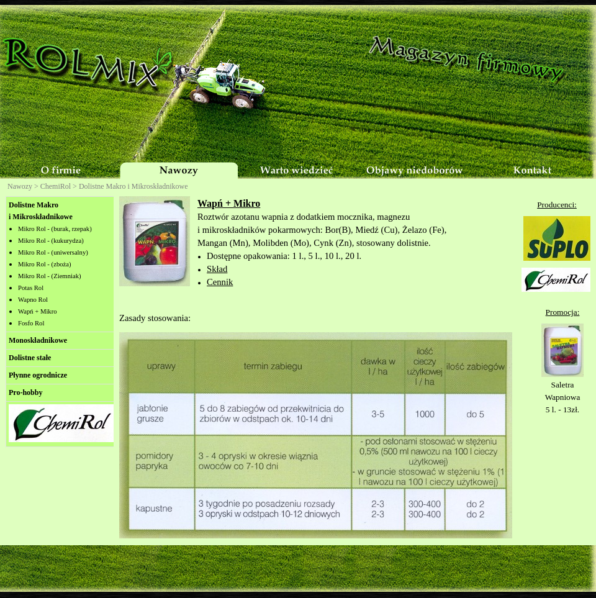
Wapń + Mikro (37, 311)
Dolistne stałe (30, 357)
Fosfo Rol (31, 323)
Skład (217, 269)
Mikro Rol (49, 276)
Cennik (220, 282)
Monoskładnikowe (38, 340)
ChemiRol (55, 186)
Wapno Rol (33, 299)
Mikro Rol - (55, 228)
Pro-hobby (25, 392)
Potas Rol (30, 287)
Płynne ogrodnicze (38, 375)
